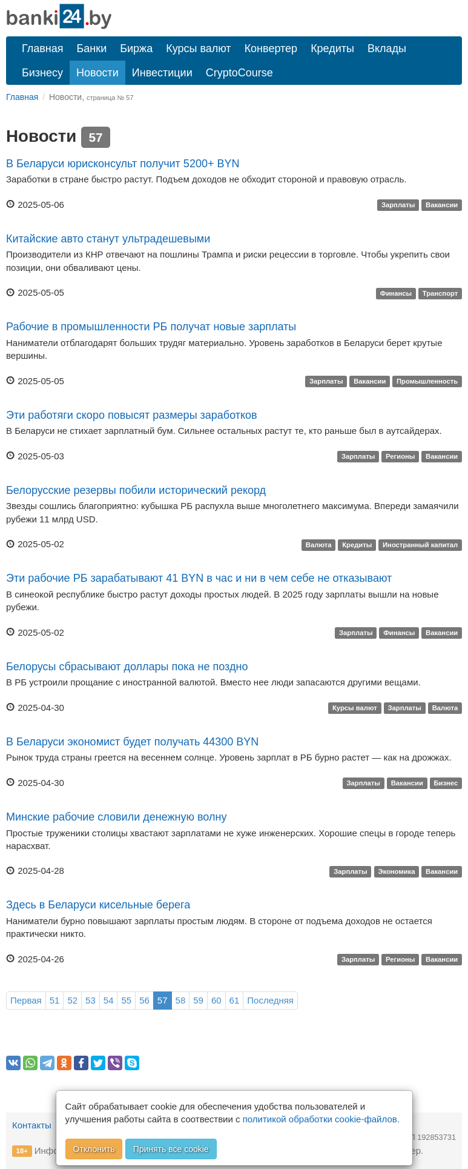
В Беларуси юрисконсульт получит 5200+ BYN (122, 164)
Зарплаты (398, 205)
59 (198, 1000)
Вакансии (442, 205)
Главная (43, 48)
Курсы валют (198, 48)
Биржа (136, 48)
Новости (97, 73)
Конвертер (271, 48)
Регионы (400, 457)
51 (55, 1000)
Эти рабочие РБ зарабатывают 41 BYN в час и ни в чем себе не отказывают (199, 578)
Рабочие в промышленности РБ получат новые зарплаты (151, 327)
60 (216, 1000)
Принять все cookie (171, 1149)
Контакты (31, 1125)
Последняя (270, 1000)
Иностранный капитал (420, 544)
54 (109, 1000)
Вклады (386, 48)
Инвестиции (162, 73)
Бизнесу (42, 73)
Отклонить (94, 1149)
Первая (26, 1000)
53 (90, 1000)
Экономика (396, 871)
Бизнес (445, 783)
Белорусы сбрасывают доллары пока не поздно (127, 667)
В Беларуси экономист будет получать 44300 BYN (132, 742)
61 (234, 1000)
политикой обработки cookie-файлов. (321, 1119)
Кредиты (332, 48)
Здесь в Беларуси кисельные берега (98, 905)
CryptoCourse (239, 73)
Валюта (319, 544)
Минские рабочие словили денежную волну (116, 817)
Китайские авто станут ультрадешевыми (108, 239)
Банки (92, 48)
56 (144, 1000)
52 (72, 1000)
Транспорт (440, 293)
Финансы (396, 293)
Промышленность (427, 381)
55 (126, 1000)
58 (181, 1000)
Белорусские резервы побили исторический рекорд (136, 490)
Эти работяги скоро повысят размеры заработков (131, 415)
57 (162, 1000)
